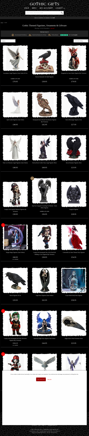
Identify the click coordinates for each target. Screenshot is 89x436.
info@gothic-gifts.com (52, 425)
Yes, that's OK (41, 379)
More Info (49, 379)
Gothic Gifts (44, 4)
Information (34, 425)
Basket (60, 8)
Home (2, 22)
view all (52, 28)
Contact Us (44, 425)
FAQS (39, 425)
